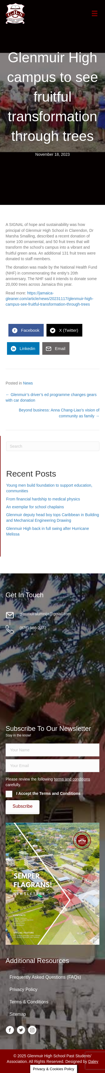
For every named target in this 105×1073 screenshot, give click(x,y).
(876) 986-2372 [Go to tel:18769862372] (33, 628)
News (28, 383)
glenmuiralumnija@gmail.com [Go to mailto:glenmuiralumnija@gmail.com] (45, 614)
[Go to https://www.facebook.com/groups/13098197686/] (10, 1030)
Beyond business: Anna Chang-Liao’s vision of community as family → (59, 413)
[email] (52, 765)
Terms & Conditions (29, 1001)
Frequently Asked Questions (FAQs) (45, 977)
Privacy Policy (24, 989)
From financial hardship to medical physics (43, 499)
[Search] (52, 446)
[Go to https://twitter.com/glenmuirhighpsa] (21, 1030)
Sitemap (18, 1014)
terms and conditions (72, 779)
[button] (22, 806)
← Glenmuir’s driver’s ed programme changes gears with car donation (51, 397)
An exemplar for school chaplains (35, 507)
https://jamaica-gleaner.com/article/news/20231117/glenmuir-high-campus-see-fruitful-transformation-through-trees (50, 299)
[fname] (52, 749)
